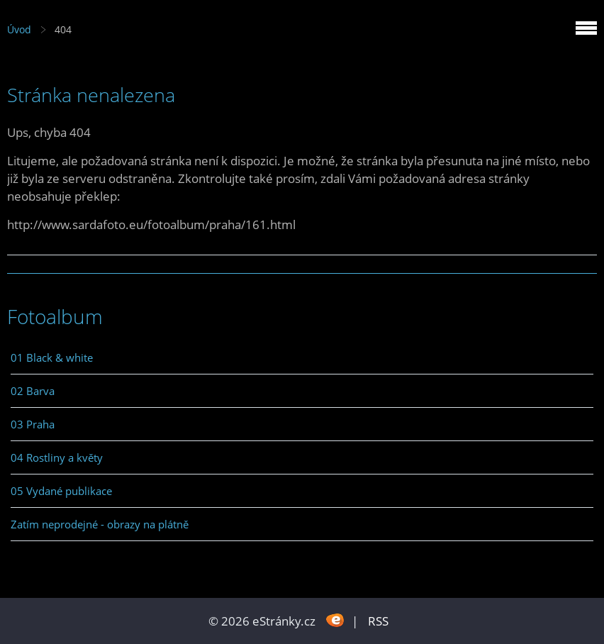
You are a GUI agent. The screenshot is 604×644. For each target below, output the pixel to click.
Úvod (19, 29)
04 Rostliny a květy (57, 457)
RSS (378, 621)
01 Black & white (52, 357)
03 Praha (33, 424)
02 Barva (33, 391)
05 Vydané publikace (61, 491)
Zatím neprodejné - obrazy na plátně (100, 524)
